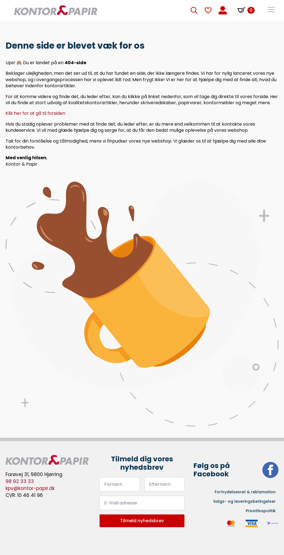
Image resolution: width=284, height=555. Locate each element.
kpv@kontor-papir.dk (30, 488)
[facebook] (270, 470)
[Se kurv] (246, 10)
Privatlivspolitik (261, 511)
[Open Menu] (271, 10)
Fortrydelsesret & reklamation (245, 492)
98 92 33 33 (20, 481)
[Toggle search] (194, 10)
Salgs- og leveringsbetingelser (244, 501)
